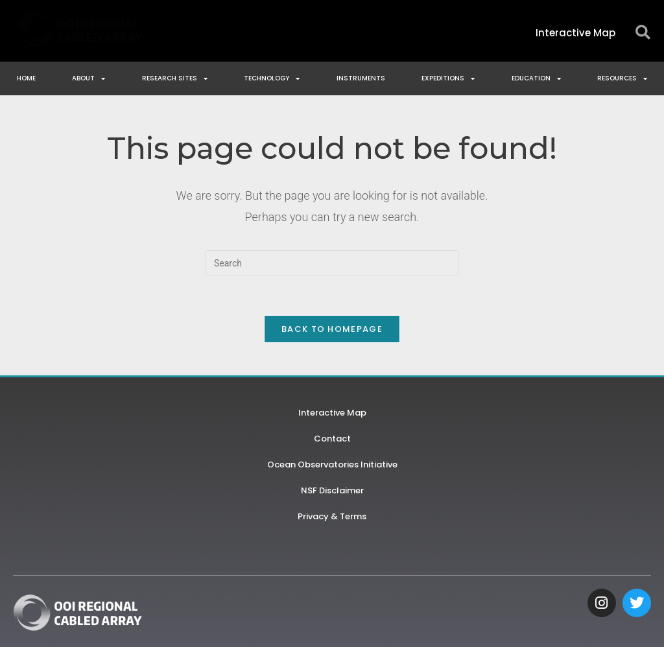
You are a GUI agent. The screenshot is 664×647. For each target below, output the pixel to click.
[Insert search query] (332, 263)
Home (26, 78)
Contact (332, 438)
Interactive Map (332, 412)
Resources (622, 78)
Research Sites (175, 78)
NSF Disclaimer (332, 490)
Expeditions (448, 78)
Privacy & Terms (332, 516)
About (88, 78)
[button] (643, 32)
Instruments (361, 78)
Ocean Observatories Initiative (332, 464)
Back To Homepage (332, 329)
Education (536, 78)
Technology (272, 78)
